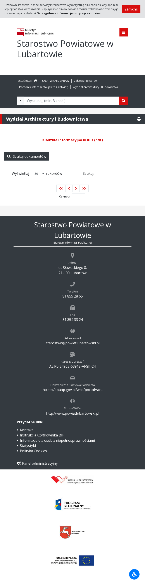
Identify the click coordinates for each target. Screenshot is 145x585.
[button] (61, 188)
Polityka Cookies (33, 450)
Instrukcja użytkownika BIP (42, 435)
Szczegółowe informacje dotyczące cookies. (69, 13)
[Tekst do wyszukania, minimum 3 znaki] (71, 101)
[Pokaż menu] (123, 32)
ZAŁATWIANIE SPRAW (55, 81)
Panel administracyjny (37, 463)
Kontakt (26, 430)
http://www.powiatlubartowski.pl (72, 413)
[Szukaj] (123, 101)
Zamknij (131, 9)
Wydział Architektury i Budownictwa (96, 87)
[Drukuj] (139, 119)
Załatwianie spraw (85, 81)
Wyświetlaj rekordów (37, 173)
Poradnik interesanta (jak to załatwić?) (43, 87)
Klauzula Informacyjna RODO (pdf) (72, 140)
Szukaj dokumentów (26, 156)
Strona (64, 196)
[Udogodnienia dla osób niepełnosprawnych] (134, 574)
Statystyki (28, 445)
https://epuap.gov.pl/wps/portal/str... (73, 389)
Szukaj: (108, 173)
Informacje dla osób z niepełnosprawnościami (57, 440)
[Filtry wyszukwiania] (20, 101)
